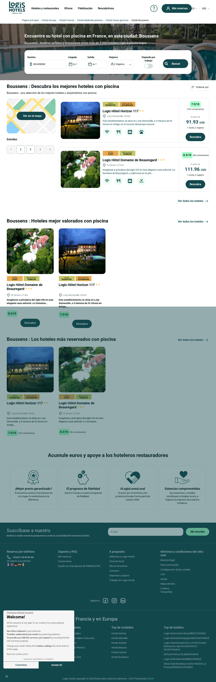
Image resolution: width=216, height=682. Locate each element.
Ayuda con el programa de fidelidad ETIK (79, 566)
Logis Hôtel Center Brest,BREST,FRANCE (185, 633)
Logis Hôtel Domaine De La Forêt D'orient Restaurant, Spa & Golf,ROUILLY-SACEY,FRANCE (185, 646)
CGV (162, 574)
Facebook (105, 601)
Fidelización (85, 8)
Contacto (114, 570)
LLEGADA (72, 57)
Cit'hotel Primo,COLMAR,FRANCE (181, 654)
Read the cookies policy (17, 654)
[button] (7, 676)
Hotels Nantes (118, 633)
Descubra (195, 137)
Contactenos (65, 561)
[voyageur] (121, 64)
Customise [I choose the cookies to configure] (21, 665)
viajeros (113, 57)
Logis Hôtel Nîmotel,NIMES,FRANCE (182, 659)
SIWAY (150, 678)
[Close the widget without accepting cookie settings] (20, 612)
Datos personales (169, 564)
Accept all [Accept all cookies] (56, 665)
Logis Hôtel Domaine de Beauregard (134, 160)
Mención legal (167, 560)
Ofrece (68, 8)
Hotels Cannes (119, 652)
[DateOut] (97, 64)
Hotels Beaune (119, 647)
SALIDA (90, 57)
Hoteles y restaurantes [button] (45, 8)
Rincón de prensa (118, 566)
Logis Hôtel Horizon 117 (123, 111)
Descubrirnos (106, 8)
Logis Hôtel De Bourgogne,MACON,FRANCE (186, 638)
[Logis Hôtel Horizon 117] (80, 120)
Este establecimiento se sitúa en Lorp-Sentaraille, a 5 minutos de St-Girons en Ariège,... (80, 303)
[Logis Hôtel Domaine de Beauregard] (80, 169)
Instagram (114, 601)
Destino (31, 57)
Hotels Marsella (119, 638)
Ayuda (163, 579)
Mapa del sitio (167, 583)
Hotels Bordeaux (120, 657)
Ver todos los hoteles (193, 201)
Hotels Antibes (119, 642)
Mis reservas (64, 556)
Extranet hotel (116, 561)
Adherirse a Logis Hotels (122, 556)
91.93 (195, 122)
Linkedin (123, 601)
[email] (145, 532)
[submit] (197, 532)
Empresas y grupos (119, 575)
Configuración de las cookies (175, 569)
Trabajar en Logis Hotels (122, 580)
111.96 (195, 169)
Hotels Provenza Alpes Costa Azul (76, 638)
